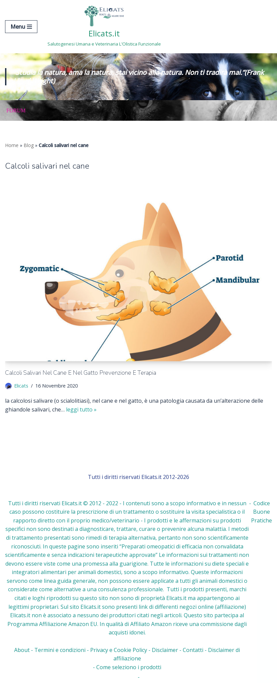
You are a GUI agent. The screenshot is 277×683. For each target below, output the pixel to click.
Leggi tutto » (81, 409)
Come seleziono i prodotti (128, 667)
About (22, 650)
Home (12, 145)
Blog (29, 145)
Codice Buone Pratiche (261, 512)
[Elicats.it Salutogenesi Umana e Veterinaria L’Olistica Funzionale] (104, 27)
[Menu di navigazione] (21, 26)
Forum (16, 110)
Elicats (21, 385)
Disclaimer (165, 650)
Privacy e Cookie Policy (118, 650)
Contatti (193, 650)
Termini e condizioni (59, 650)
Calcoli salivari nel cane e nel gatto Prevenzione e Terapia (80, 373)
